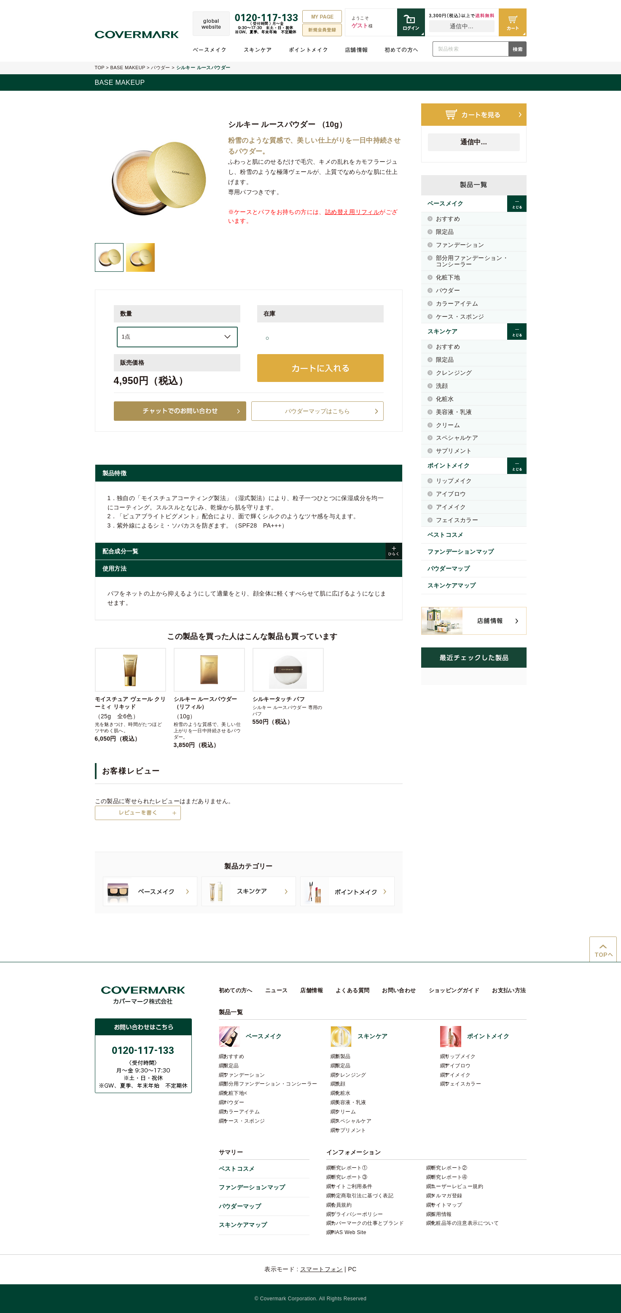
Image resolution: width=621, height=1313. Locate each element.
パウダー (160, 67)
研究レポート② (449, 1168)
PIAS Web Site (348, 1232)
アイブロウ (451, 493)
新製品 (343, 1056)
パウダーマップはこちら (317, 411)
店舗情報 (356, 49)
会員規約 (341, 1205)
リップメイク (454, 480)
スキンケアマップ (451, 585)
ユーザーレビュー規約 (457, 1186)
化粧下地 (448, 277)
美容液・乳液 (454, 412)
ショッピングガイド (454, 990)
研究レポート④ (449, 1177)
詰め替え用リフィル (352, 211)
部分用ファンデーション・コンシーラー (472, 261)
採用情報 (441, 1214)
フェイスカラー (457, 520)
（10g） (209, 698)
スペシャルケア (457, 437)
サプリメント (454, 450)
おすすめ (448, 218)
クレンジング (454, 372)
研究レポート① (349, 1168)
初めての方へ (401, 49)
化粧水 (445, 398)
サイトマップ (446, 1205)
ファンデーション (460, 244)
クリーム (448, 425)
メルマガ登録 (446, 1196)
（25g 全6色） (130, 695)
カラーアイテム (457, 303)
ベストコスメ (445, 534)
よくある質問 (352, 990)
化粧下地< (235, 1093)
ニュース (276, 990)
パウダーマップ (448, 568)
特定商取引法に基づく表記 (362, 1196)
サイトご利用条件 (352, 1186)
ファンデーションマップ (460, 551)
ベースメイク (209, 49)
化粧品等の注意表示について (465, 1223)
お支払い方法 (509, 990)
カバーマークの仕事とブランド (367, 1223)
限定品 (445, 231)
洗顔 (442, 385)
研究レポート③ (349, 1177)
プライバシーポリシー (357, 1214)
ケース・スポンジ (460, 316)
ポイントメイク (308, 49)
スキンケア (257, 49)
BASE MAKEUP (127, 67)
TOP (100, 67)
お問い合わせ (399, 990)
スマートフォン (321, 1269)
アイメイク (451, 507)
